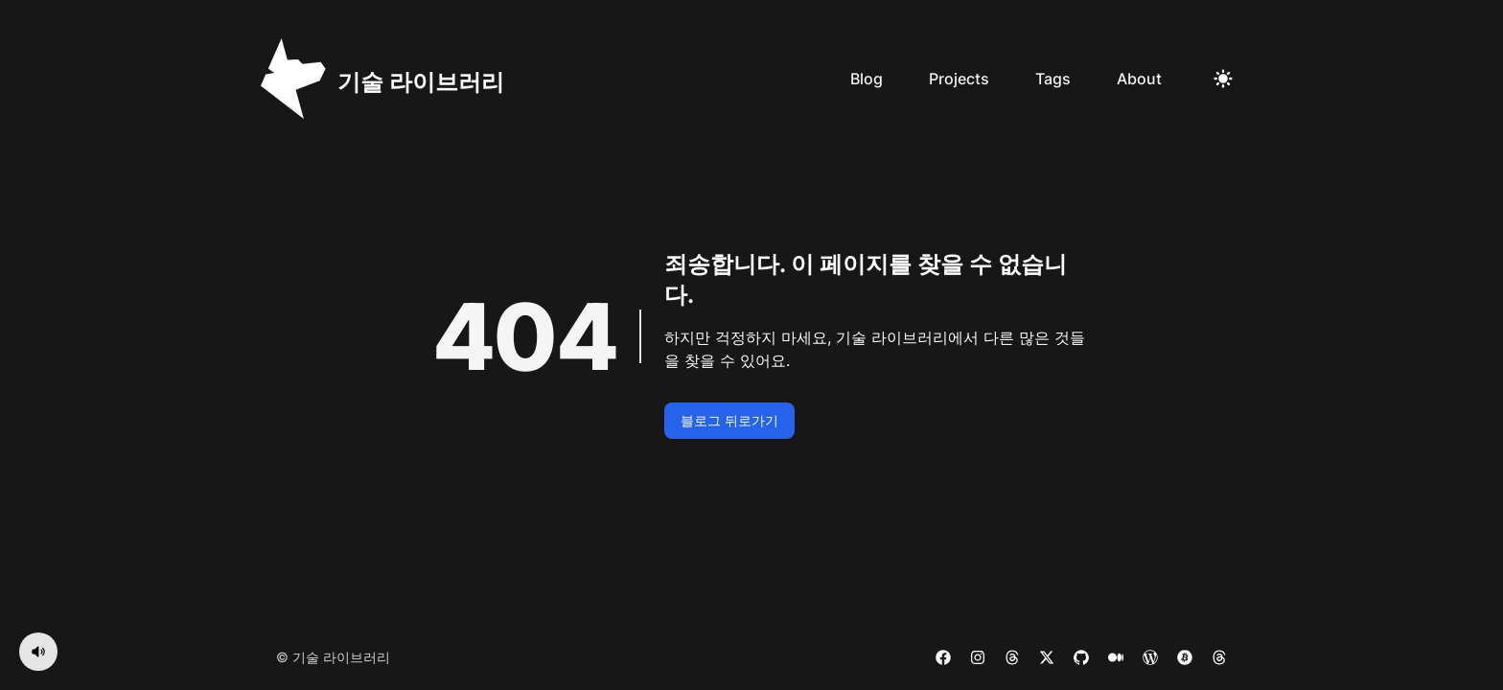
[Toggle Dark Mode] (1223, 78)
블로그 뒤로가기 (729, 420)
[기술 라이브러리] (382, 78)
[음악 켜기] (38, 651)
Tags (1053, 78)
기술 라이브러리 (341, 657)
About (1139, 78)
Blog (866, 78)
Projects (959, 78)
